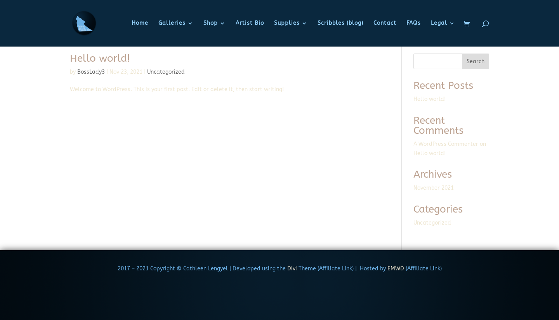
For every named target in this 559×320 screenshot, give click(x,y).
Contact (384, 23)
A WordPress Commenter (445, 144)
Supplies (287, 23)
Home (140, 23)
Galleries (172, 23)
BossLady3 (91, 72)
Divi (291, 268)
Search (475, 61)
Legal (439, 23)
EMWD (395, 268)
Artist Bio (250, 23)
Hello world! (100, 58)
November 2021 (433, 188)
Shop (210, 23)
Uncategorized (166, 72)
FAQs (413, 23)
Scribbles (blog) (340, 23)
